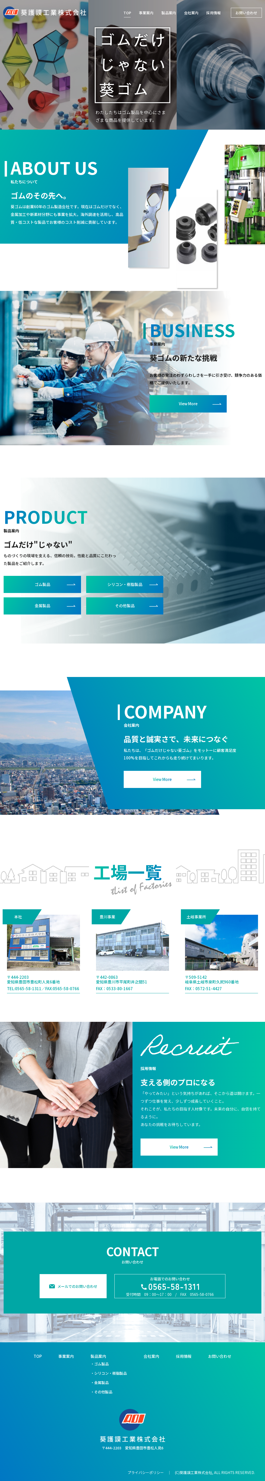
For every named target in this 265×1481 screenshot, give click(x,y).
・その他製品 (101, 1391)
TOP (127, 12)
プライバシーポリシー (146, 1472)
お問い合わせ (219, 1356)
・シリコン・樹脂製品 (109, 1373)
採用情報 (213, 12)
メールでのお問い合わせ (77, 1294)
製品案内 (168, 12)
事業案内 (146, 12)
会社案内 (191, 12)
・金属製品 (100, 1382)
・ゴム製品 (100, 1363)
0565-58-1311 (28, 997)
